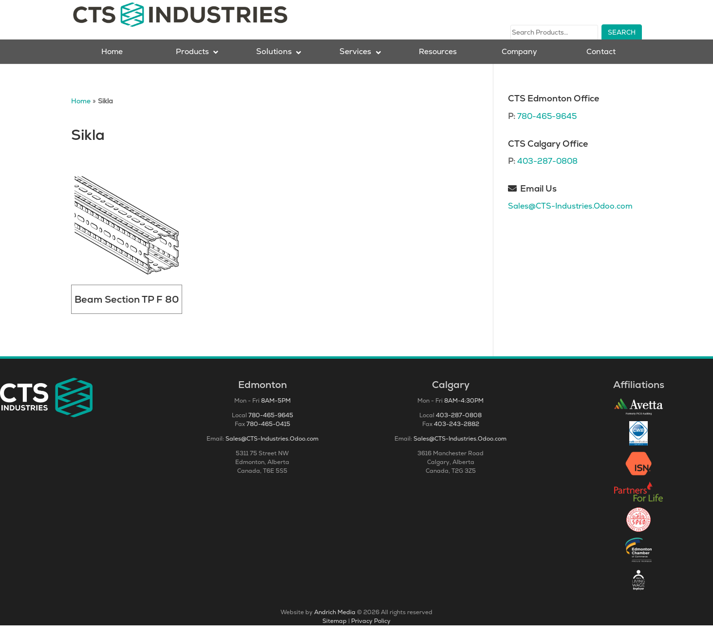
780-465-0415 (268, 439)
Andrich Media (335, 627)
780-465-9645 (547, 130)
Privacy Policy (371, 636)
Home (81, 115)
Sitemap (334, 636)
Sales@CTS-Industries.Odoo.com (570, 220)
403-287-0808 (547, 176)
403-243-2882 (456, 439)
